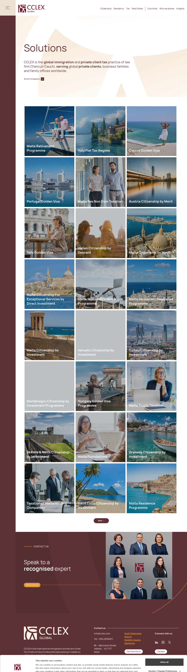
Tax (128, 8)
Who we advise (166, 8)
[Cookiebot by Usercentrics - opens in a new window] (17, 667)
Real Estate (137, 8)
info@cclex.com (102, 633)
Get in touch (32, 585)
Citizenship (105, 8)
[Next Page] (101, 520)
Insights (180, 8)
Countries (152, 8)
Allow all (164, 647)
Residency (119, 8)
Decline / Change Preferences (164, 655)
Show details (42, 666)
